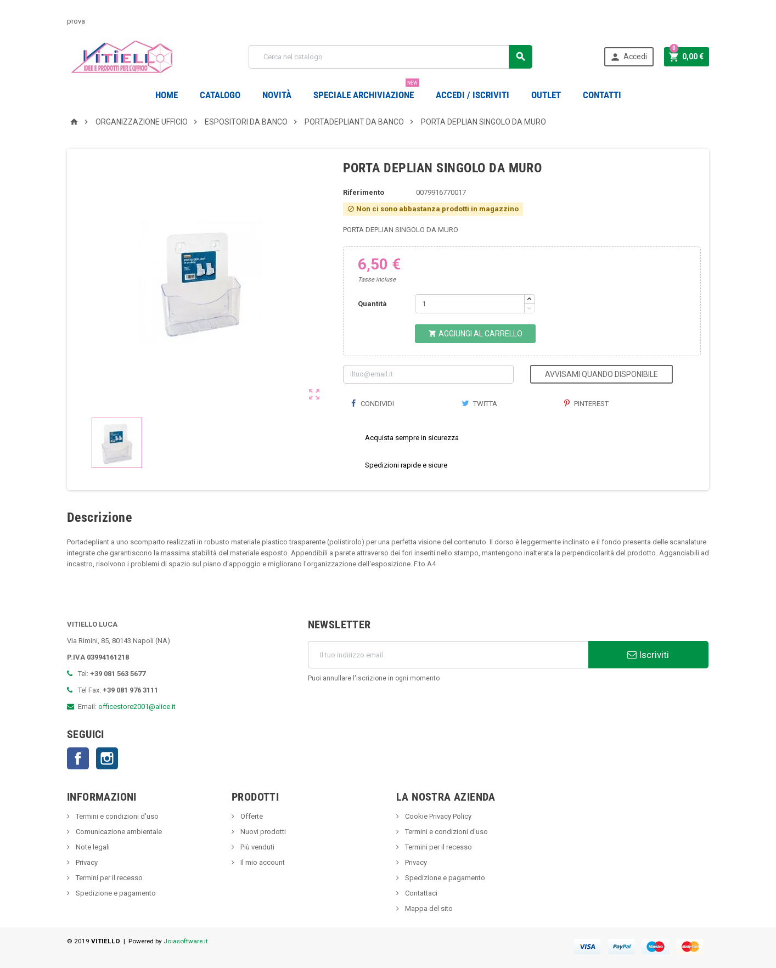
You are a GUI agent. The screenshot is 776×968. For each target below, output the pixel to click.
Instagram (107, 758)
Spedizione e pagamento (115, 893)
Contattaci (420, 893)
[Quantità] (470, 303)
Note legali (92, 847)
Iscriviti (648, 654)
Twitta (479, 403)
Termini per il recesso (108, 878)
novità (276, 94)
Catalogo (220, 94)
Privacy (86, 862)
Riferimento (363, 192)
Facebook (78, 758)
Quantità (372, 304)
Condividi (372, 403)
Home (166, 94)
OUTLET (546, 94)
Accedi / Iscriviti (472, 94)
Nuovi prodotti (262, 832)
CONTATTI (602, 94)
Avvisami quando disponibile (601, 374)
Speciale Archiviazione (366, 90)
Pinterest (586, 403)
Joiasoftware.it (186, 941)
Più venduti (256, 847)
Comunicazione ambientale (118, 832)
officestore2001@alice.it (137, 706)
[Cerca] (390, 57)
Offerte (251, 816)
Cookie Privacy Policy (437, 816)
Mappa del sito (428, 908)
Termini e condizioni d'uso (116, 816)
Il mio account (262, 862)
